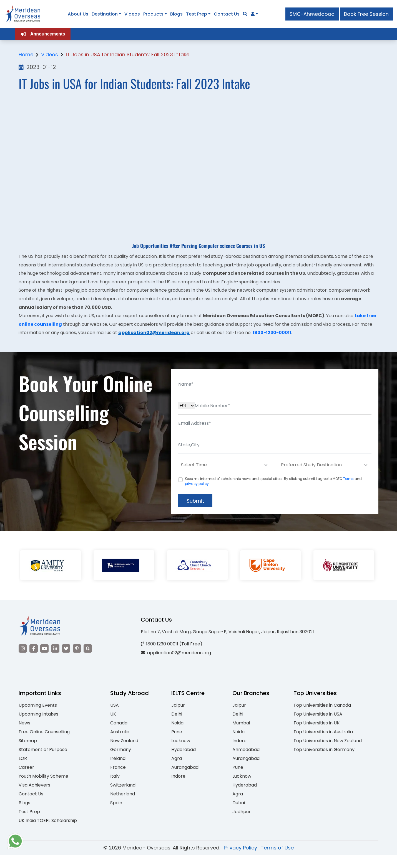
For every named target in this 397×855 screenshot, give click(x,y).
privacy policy (197, 483)
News (24, 723)
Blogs (176, 14)
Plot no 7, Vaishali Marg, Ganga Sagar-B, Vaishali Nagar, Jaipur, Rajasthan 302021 (227, 631)
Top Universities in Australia (323, 732)
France (118, 767)
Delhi (176, 714)
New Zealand (124, 740)
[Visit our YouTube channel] (44, 648)
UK (113, 714)
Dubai (238, 803)
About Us (78, 14)
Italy (115, 776)
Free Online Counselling (44, 732)
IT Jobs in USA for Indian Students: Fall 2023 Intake (127, 54)
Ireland (117, 758)
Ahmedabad (246, 749)
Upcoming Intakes (38, 714)
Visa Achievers (34, 785)
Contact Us (227, 14)
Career (26, 767)
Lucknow (180, 740)
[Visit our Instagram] (23, 648)
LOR (23, 758)
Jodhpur (241, 811)
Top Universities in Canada (322, 705)
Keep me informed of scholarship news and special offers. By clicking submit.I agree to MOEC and (273, 481)
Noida (177, 723)
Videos (132, 14)
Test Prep (196, 14)
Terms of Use (277, 847)
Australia (119, 732)
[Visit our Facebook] (33, 648)
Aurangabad (184, 767)
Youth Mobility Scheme (43, 776)
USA (114, 705)
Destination (105, 14)
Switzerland (122, 785)
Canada (118, 723)
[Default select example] (225, 465)
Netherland (122, 794)
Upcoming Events (38, 705)
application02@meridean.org (154, 332)
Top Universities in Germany (324, 749)
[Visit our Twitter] (66, 648)
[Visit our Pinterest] (77, 648)
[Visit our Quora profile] (88, 648)
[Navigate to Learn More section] (253, 14)
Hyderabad (183, 749)
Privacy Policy (240, 847)
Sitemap (28, 740)
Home (26, 54)
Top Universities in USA (317, 714)
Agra (176, 758)
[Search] (245, 14)
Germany (120, 749)
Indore (178, 776)
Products (153, 14)
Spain (116, 803)
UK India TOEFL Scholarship (48, 820)
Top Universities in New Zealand (327, 740)
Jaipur (178, 705)
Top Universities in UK (316, 723)
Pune (176, 732)
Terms (348, 478)
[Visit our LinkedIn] (55, 648)
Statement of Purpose (43, 749)
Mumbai (241, 723)
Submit (195, 500)
